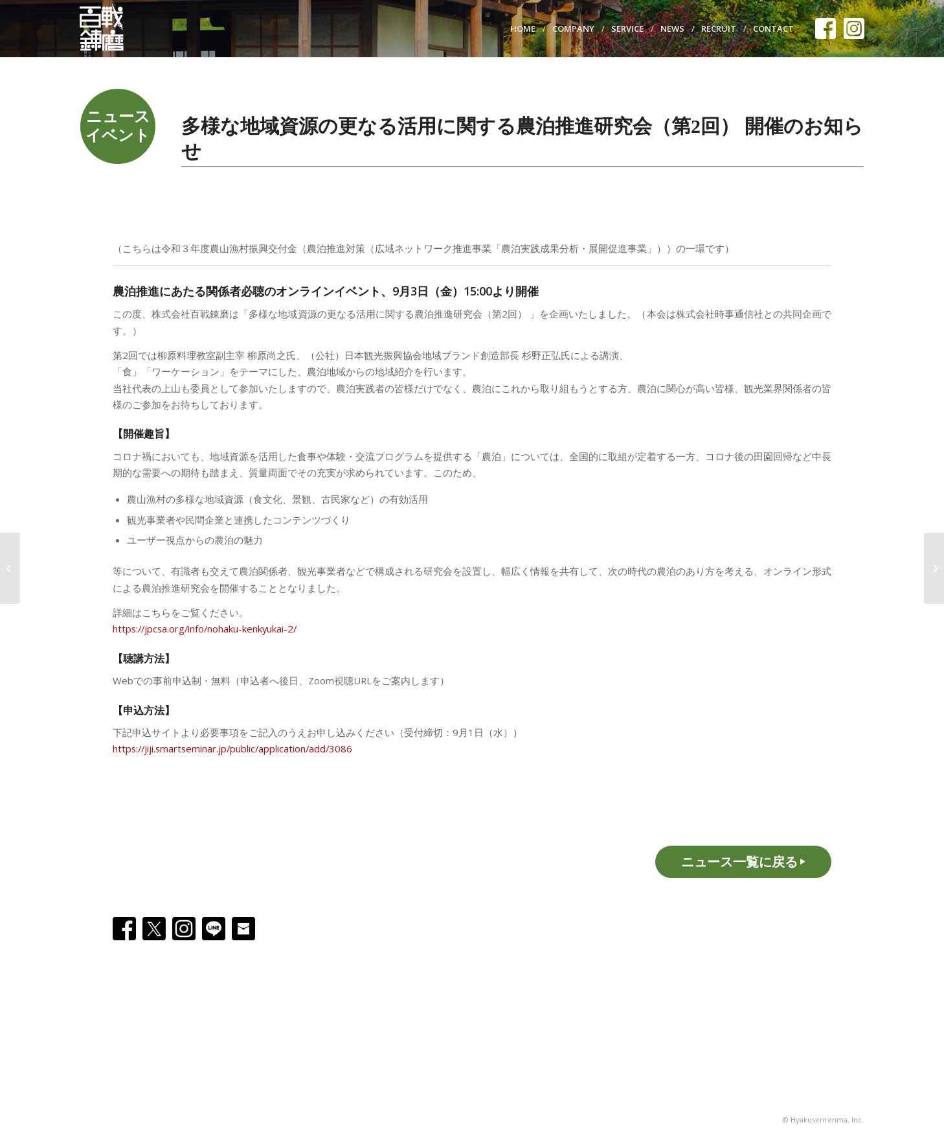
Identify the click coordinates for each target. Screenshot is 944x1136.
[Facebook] (124, 928)
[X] (154, 928)
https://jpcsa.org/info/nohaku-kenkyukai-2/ (205, 628)
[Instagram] (184, 928)
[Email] (243, 928)
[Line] (213, 928)
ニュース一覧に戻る (739, 861)
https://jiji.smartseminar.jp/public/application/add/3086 (232, 748)
